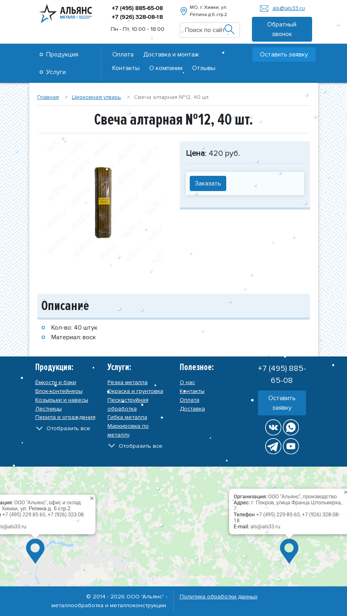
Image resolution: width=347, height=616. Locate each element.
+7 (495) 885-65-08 (137, 8)
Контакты (126, 68)
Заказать (208, 183)
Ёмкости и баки (55, 382)
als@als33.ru (288, 8)
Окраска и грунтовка (135, 391)
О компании (166, 68)
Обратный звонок (281, 29)
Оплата (123, 54)
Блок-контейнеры (59, 391)
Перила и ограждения (65, 417)
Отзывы (203, 68)
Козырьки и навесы (61, 400)
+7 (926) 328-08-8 (137, 17)
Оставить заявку (284, 54)
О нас (187, 382)
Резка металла (128, 382)
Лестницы (48, 408)
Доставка (192, 408)
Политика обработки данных (219, 596)
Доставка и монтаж (171, 54)
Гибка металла (127, 417)
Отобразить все (68, 428)
